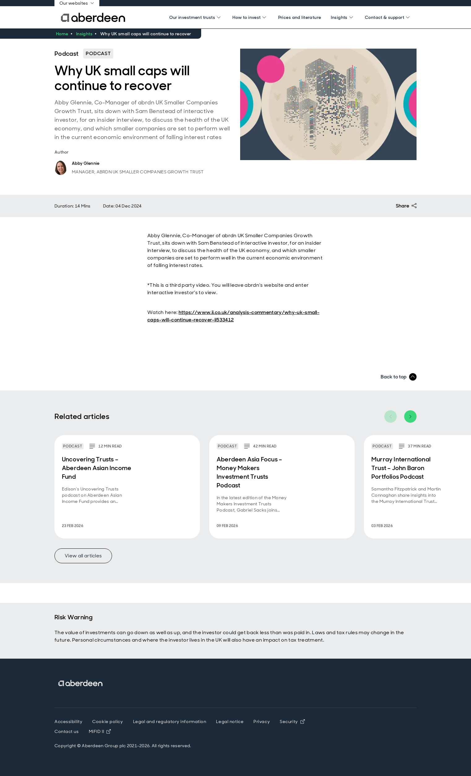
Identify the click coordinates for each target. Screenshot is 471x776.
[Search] (196, 17)
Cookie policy (107, 721)
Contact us (66, 731)
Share (406, 206)
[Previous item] (390, 416)
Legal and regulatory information (169, 721)
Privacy (261, 721)
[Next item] (410, 416)
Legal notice (230, 721)
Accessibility (68, 721)
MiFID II (100, 731)
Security (292, 721)
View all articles (83, 555)
